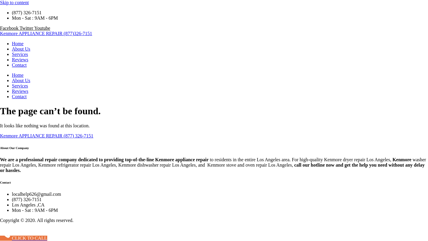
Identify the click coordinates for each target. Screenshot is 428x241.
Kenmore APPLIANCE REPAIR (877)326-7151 (46, 33)
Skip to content (14, 2)
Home (17, 43)
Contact (19, 65)
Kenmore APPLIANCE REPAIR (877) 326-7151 (46, 135)
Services (20, 54)
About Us (21, 48)
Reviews (20, 59)
